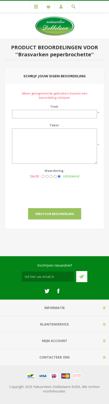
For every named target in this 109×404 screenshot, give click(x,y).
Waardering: (54, 171)
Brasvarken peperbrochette (54, 54)
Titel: (54, 106)
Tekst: (55, 125)
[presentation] (54, 192)
